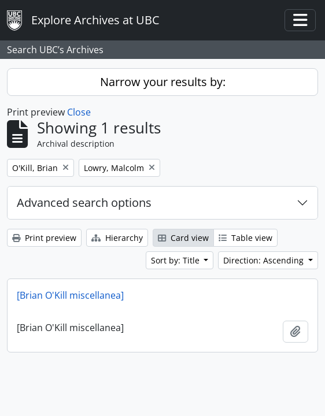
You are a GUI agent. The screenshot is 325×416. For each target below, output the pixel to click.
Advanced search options (84, 202)
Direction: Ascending (264, 260)
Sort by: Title (176, 260)
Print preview (44, 237)
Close (79, 112)
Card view (183, 237)
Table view (245, 237)
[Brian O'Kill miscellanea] (70, 295)
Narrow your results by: (163, 82)
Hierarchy (117, 237)
